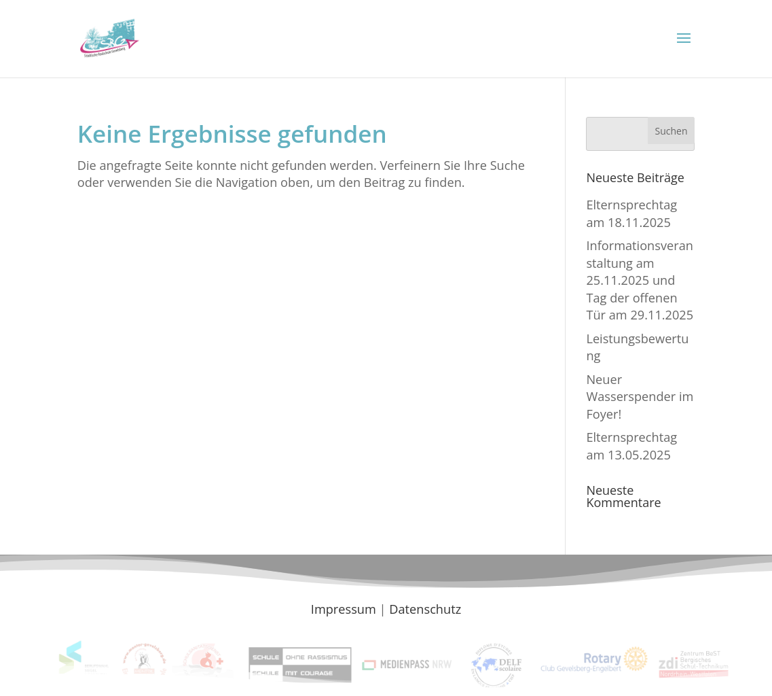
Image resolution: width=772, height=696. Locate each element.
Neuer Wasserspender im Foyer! (639, 396)
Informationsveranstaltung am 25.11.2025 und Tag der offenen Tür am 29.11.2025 (639, 280)
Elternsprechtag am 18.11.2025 (631, 213)
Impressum (343, 609)
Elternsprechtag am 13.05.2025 (631, 445)
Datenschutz (425, 609)
